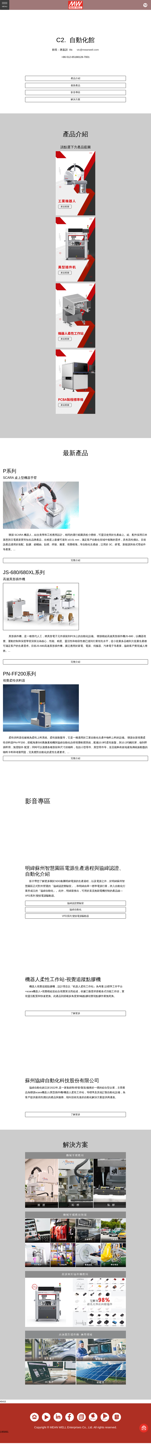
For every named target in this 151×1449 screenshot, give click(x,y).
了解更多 (75, 1026)
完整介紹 (75, 564)
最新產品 (75, 86)
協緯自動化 (75, 919)
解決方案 (75, 102)
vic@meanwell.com (88, 49)
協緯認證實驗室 (76, 911)
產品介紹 (75, 78)
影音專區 (75, 94)
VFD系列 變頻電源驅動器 (75, 927)
